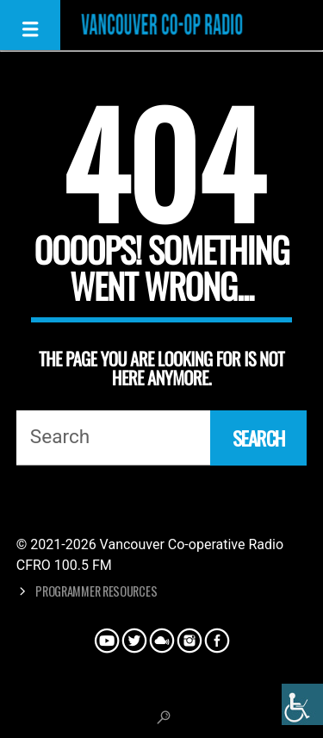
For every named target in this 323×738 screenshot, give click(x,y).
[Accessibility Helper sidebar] (302, 704)
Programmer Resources (96, 591)
